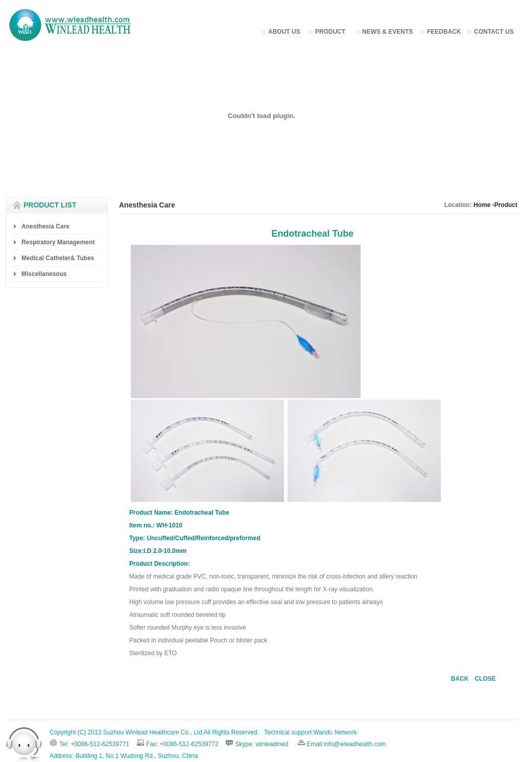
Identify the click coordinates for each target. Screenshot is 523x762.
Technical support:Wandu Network (310, 732)
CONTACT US (494, 31)
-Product (503, 205)
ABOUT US (284, 31)
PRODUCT (330, 31)
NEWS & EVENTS (387, 31)
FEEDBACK (444, 31)
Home (481, 205)
